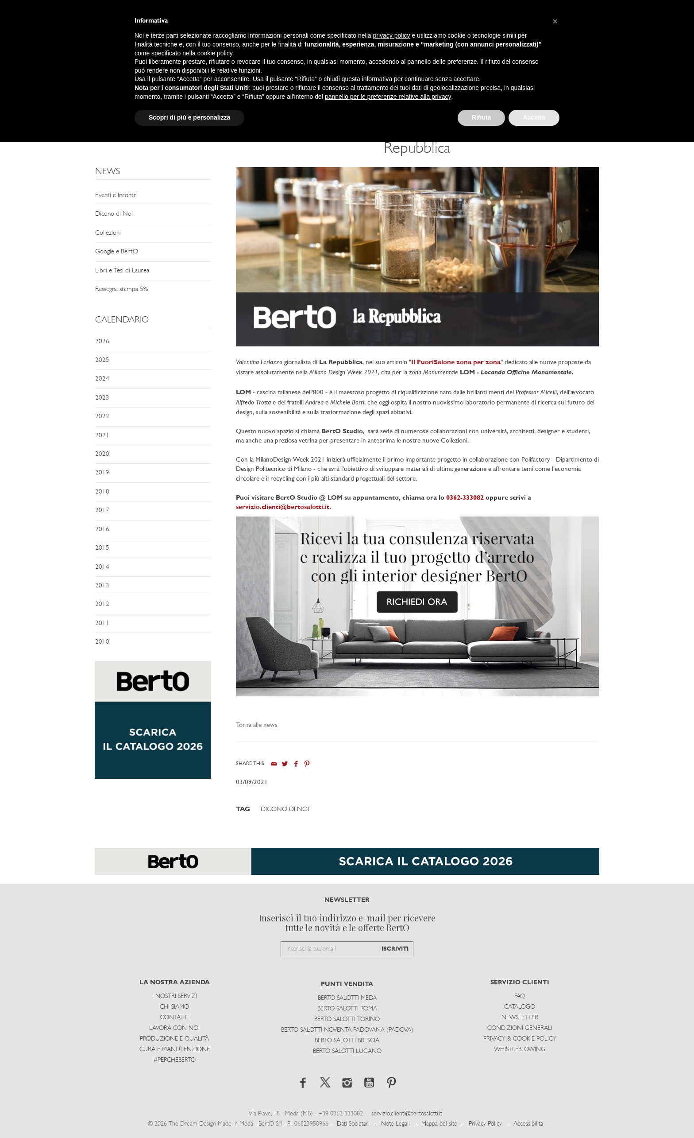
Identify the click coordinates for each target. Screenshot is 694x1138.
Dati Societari (353, 1124)
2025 (102, 360)
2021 (102, 435)
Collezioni (108, 233)
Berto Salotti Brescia (347, 1040)
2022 (102, 416)
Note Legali (395, 1124)
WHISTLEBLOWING (519, 1049)
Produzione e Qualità (174, 1039)
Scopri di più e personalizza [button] (189, 117)
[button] (555, 21)
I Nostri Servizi (174, 996)
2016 (102, 529)
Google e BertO (116, 252)
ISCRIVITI (395, 949)
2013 (102, 586)
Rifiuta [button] (481, 117)
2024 (102, 379)
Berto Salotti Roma (347, 1009)
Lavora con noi (174, 1028)
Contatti (174, 1017)
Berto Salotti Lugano (347, 1051)
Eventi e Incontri (116, 195)
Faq (519, 996)
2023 (102, 398)
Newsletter (519, 1017)
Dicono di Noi (114, 214)
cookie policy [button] (214, 53)
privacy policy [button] (391, 35)
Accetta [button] (534, 117)
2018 (102, 492)
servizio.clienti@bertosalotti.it (282, 507)
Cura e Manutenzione (174, 1049)
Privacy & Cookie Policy (519, 1039)
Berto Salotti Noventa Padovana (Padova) (347, 1030)
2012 (102, 604)
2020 (102, 454)
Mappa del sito (439, 1124)
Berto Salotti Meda (347, 998)
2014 (102, 567)
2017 (102, 510)
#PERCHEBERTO (175, 1060)
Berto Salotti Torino (347, 1019)
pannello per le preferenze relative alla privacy (388, 96)
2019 (102, 473)
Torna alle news (257, 725)
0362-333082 (464, 498)
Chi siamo (174, 1007)
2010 (102, 642)
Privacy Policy (485, 1124)
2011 (102, 623)
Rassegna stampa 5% (121, 289)
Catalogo (519, 1007)
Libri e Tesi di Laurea (122, 271)
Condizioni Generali (519, 1028)
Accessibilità (528, 1124)
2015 (102, 548)
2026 (102, 341)
